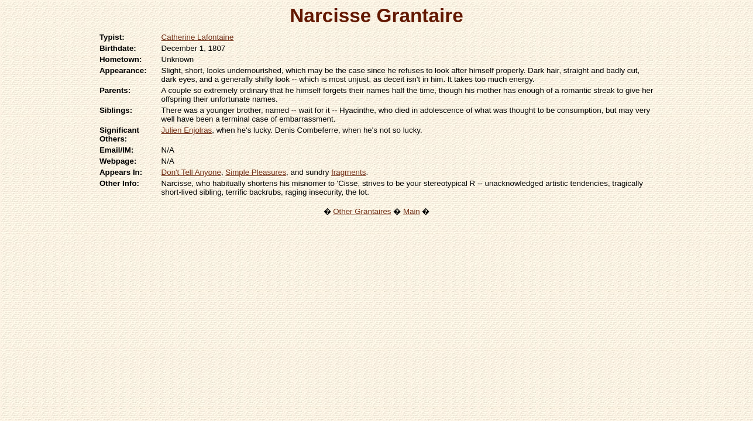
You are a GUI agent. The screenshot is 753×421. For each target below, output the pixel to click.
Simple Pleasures (255, 172)
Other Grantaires (362, 211)
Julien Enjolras (186, 130)
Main (411, 211)
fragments (348, 172)
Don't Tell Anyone (191, 172)
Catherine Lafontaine (197, 37)
